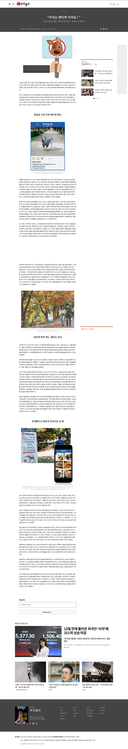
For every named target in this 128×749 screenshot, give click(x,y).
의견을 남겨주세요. (26, 604)
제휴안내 (39, 737)
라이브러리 (90, 713)
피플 (74, 716)
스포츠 (62, 716)
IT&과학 (75, 713)
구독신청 (102, 710)
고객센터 (45, 737)
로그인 (117, 4)
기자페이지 (90, 716)
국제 (74, 710)
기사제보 (102, 708)
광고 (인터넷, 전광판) (31, 737)
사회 (61, 710)
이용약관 (50, 737)
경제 (74, 708)
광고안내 (102, 713)
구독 (96, 64)
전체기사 (62, 719)
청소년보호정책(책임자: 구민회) (71, 737)
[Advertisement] (43, 250)
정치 (61, 708)
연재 (88, 708)
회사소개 (22, 737)
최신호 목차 (90, 710)
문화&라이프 (63, 713)
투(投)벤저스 (86, 64)
